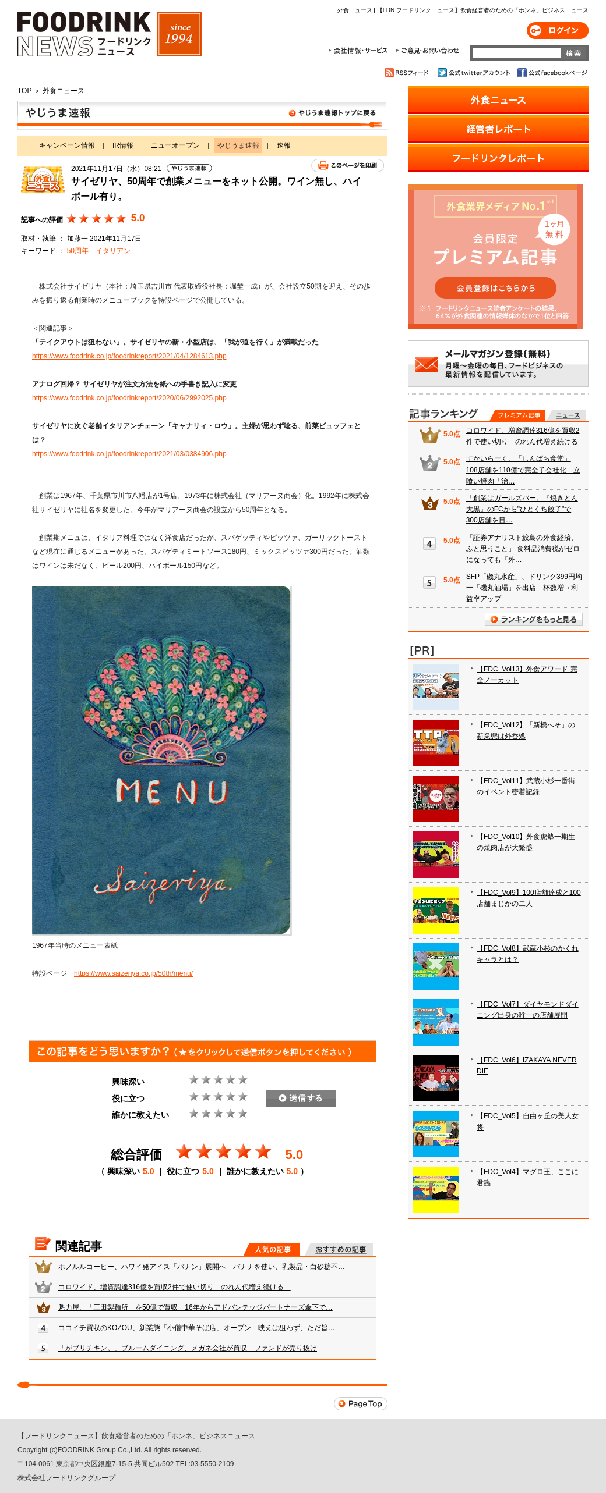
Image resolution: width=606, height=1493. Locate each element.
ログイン (558, 30)
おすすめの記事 (339, 1249)
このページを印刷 (347, 165)
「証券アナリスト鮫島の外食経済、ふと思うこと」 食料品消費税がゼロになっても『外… (523, 549)
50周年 (78, 251)
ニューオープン (175, 145)
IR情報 (122, 145)
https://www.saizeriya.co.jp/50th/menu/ (133, 973)
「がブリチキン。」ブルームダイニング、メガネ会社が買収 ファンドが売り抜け (187, 1348)
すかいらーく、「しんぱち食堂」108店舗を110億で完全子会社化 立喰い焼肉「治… (523, 469)
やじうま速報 (202, 115)
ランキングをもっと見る (534, 619)
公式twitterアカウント (475, 72)
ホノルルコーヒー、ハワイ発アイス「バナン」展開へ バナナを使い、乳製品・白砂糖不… (201, 1267)
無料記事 (566, 415)
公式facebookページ (552, 72)
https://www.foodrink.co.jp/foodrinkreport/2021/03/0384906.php (129, 454)
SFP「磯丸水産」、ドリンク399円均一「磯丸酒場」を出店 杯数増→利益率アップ (524, 588)
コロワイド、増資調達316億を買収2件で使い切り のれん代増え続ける (174, 1287)
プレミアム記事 (517, 415)
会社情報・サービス (360, 50)
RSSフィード (408, 72)
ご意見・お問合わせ (427, 50)
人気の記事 (272, 1249)
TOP (24, 91)
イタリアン (113, 251)
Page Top (360, 1403)
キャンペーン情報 (67, 145)
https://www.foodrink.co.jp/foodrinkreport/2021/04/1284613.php (129, 356)
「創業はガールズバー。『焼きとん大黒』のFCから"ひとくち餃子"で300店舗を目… (522, 509)
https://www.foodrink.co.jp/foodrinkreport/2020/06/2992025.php (129, 398)
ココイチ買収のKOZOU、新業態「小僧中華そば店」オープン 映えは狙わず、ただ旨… (196, 1328)
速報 (284, 145)
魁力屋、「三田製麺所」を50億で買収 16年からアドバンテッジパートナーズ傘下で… (195, 1307)
